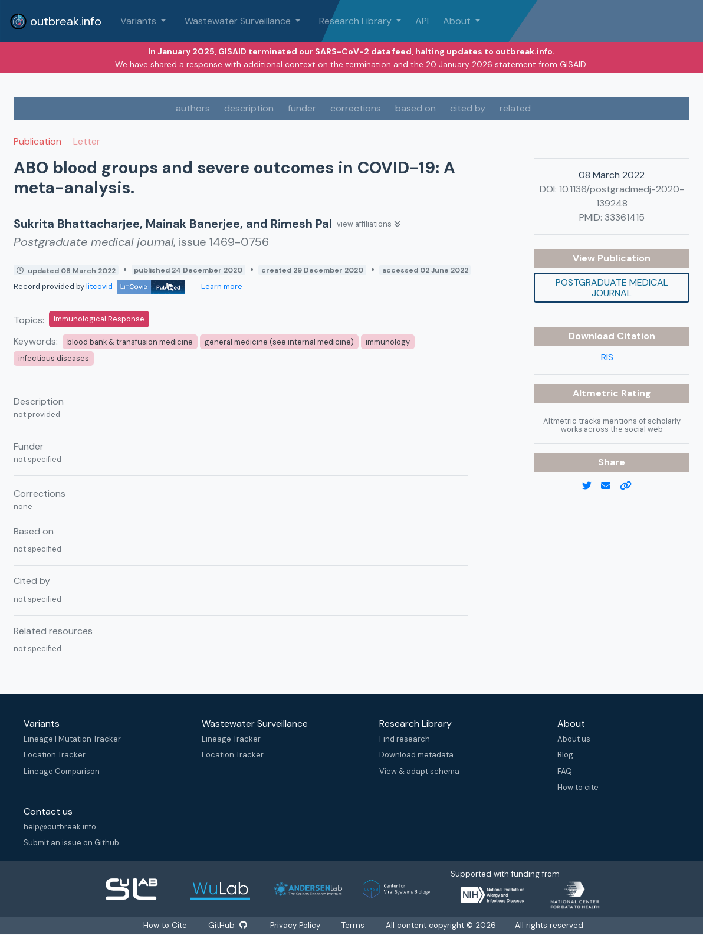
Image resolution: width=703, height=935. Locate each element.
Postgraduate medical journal (612, 287)
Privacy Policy (295, 925)
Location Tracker (55, 755)
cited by (467, 108)
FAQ (564, 771)
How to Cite (166, 925)
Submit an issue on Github (71, 843)
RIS (607, 357)
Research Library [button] (356, 21)
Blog (565, 755)
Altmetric (597, 393)
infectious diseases (53, 358)
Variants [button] (139, 21)
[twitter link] (591, 486)
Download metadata (416, 755)
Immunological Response (99, 319)
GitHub (228, 925)
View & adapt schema (419, 771)
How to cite (578, 787)
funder (302, 108)
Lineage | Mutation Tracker (72, 739)
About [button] (458, 21)
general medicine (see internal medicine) (279, 342)
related (515, 108)
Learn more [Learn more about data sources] (220, 286)
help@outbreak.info (60, 827)
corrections (355, 108)
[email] (610, 486)
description (249, 108)
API (422, 21)
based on (415, 108)
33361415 (625, 217)
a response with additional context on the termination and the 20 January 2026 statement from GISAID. (383, 64)
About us (573, 739)
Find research (404, 739)
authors (193, 108)
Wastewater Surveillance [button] (239, 21)
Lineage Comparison (62, 771)
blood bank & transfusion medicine (130, 342)
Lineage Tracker (231, 739)
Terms (353, 925)
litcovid (135, 286)
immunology (388, 342)
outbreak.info (55, 21)
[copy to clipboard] (630, 486)
